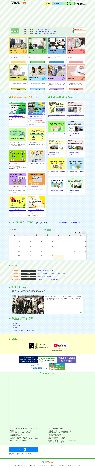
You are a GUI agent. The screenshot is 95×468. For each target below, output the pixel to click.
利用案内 (30, 465)
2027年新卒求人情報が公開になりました (46, 33)
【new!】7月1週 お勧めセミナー (43, 29)
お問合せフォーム (75, 465)
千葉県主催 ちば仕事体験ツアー (45, 276)
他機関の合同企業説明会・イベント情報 (23, 330)
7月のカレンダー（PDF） (79, 222)
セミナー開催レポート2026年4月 (56, 134)
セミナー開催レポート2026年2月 (56, 171)
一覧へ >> (15, 31)
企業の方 (17, 465)
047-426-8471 (14, 454)
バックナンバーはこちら (75, 292)
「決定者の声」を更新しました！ (45, 270)
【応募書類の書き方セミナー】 (36, 186)
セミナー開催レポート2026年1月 (75, 171)
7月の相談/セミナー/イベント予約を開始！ (46, 31)
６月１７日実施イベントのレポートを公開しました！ (51, 273)
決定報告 (23, 465)
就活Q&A (15, 323)
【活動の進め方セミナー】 (35, 142)
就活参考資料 (16, 325)
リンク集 (15, 327)
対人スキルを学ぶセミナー (16, 163)
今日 (84, 232)
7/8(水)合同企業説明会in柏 (16, 116)
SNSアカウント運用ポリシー (50, 465)
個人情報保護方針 (64, 465)
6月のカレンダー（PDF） (63, 222)
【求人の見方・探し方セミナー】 (17, 142)
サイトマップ (37, 465)
